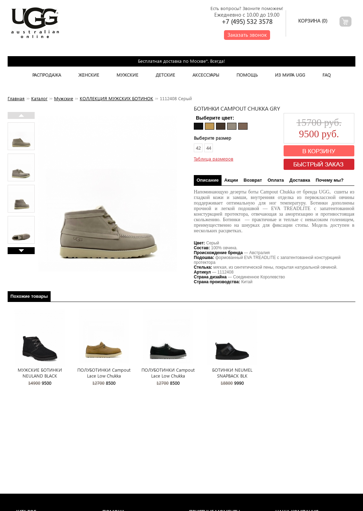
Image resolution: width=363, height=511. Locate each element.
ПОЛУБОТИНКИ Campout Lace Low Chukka (103, 373)
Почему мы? (330, 180)
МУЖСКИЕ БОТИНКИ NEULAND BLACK (40, 373)
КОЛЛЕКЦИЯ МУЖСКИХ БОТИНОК (116, 98)
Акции (231, 180)
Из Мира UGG (290, 75)
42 (198, 148)
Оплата (276, 180)
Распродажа (46, 75)
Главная (16, 98)
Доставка (299, 180)
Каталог (39, 98)
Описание (208, 180)
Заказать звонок (247, 34)
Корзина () (312, 20)
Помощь (247, 75)
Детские (165, 75)
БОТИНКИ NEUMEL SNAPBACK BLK (232, 373)
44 (208, 148)
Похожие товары (29, 296)
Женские (88, 75)
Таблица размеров (213, 159)
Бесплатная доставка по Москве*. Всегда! (181, 61)
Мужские (127, 75)
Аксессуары (205, 75)
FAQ (326, 75)
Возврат (253, 180)
